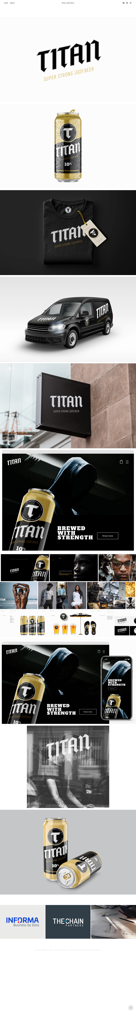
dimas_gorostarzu (68, 3)
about (12, 3)
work (6, 3)
